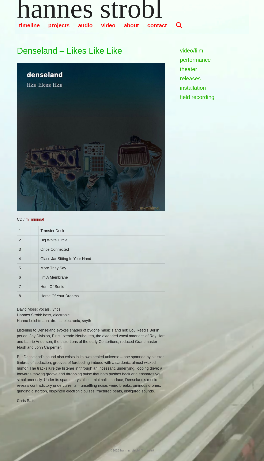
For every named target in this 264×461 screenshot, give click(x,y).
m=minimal (35, 219)
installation (193, 88)
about (131, 25)
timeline (29, 25)
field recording (197, 97)
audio (85, 25)
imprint (149, 450)
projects (58, 25)
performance (195, 60)
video (108, 25)
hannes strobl (90, 8)
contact (157, 25)
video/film (191, 50)
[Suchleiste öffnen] (178, 25)
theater (188, 69)
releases (190, 78)
